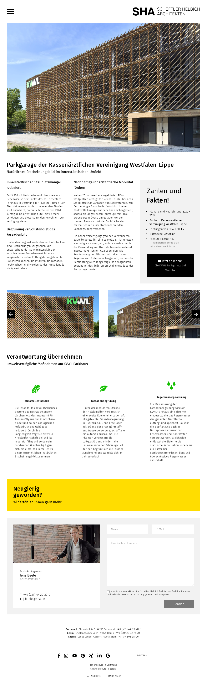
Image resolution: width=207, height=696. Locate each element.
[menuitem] (10, 11)
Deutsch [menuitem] (142, 655)
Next (196, 314)
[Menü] (10, 11)
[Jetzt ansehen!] (170, 265)
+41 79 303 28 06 (128, 636)
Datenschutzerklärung (132, 594)
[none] (132, 655)
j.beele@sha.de (34, 599)
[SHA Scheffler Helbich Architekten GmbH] (166, 11)
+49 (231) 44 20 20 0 (36, 595)
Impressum (114, 676)
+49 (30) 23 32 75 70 (128, 632)
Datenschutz (93, 676)
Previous (11, 314)
